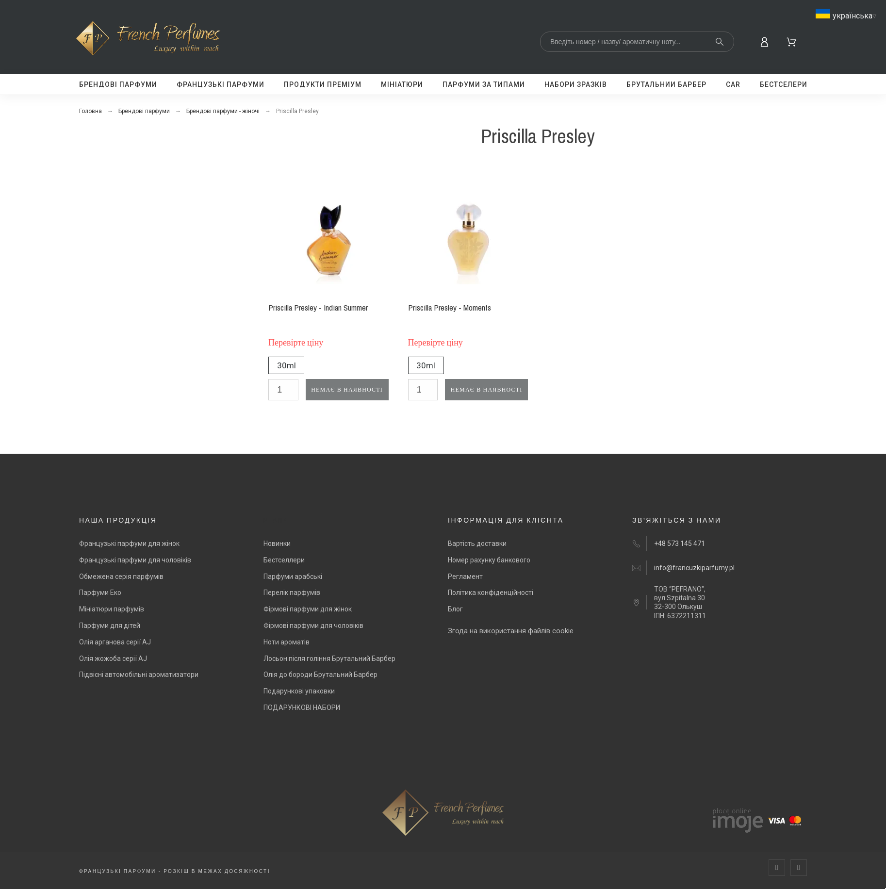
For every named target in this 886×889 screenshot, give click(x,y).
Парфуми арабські (292, 576)
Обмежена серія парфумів (121, 576)
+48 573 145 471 (679, 543)
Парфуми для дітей (109, 625)
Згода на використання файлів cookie (511, 630)
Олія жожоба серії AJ (113, 658)
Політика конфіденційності (490, 592)
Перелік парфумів (291, 592)
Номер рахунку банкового (489, 560)
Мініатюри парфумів (111, 609)
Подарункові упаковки (299, 691)
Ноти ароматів (286, 642)
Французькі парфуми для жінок (129, 543)
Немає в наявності (347, 390)
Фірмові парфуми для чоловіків (313, 625)
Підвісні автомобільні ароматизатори (138, 674)
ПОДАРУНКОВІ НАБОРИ (301, 707)
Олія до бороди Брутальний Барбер (320, 674)
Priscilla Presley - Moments (449, 307)
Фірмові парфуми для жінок (307, 609)
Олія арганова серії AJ (115, 642)
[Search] (637, 42)
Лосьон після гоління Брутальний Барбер (329, 658)
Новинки (277, 543)
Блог (455, 609)
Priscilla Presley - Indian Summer (318, 307)
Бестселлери (284, 560)
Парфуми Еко (100, 592)
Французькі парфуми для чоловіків (135, 560)
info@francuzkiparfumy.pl (694, 568)
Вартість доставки (477, 543)
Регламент (465, 576)
